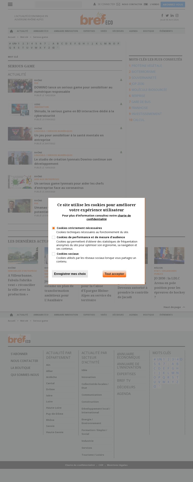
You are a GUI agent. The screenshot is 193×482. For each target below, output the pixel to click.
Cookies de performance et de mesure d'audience (91, 237)
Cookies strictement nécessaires (79, 228)
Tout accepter (114, 273)
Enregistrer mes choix (70, 273)
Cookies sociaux (68, 253)
